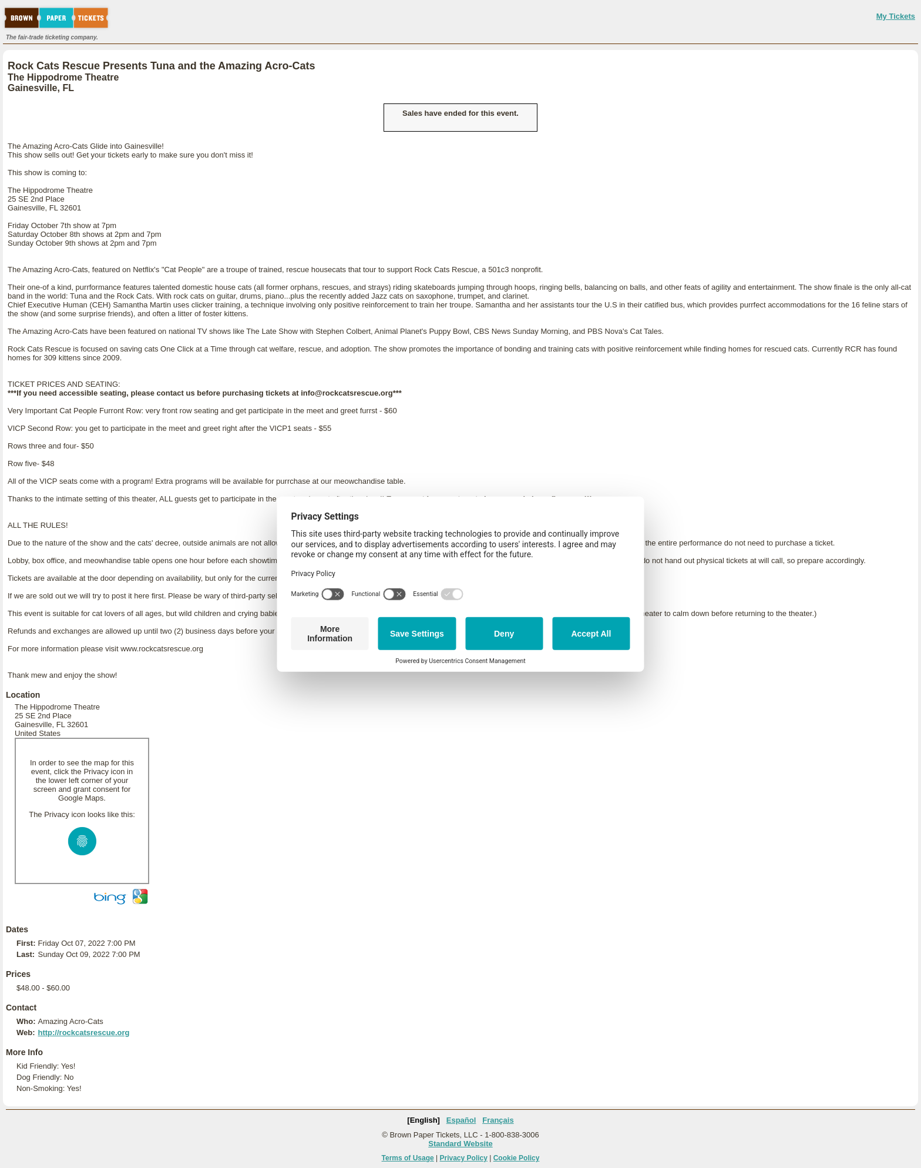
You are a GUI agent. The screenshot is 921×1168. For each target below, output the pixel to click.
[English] (423, 1120)
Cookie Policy (516, 1158)
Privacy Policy (464, 1158)
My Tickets (895, 16)
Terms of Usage (408, 1158)
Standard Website (460, 1143)
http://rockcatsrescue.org (83, 1032)
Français (497, 1120)
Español (461, 1120)
